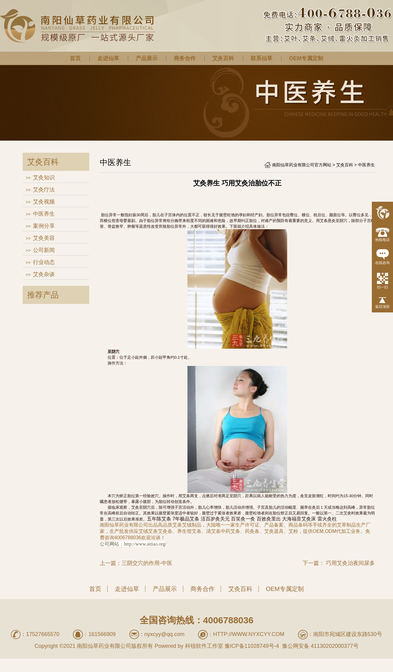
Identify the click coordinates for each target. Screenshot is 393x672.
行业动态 (44, 262)
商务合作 (185, 58)
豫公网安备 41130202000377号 (320, 646)
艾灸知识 (44, 178)
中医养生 (44, 214)
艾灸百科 (223, 58)
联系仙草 (261, 58)
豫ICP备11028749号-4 (252, 646)
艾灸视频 (44, 202)
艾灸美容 (44, 238)
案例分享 (44, 226)
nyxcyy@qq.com (164, 634)
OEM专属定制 (306, 58)
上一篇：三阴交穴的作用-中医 (136, 563)
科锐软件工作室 (204, 646)
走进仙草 (108, 58)
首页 (75, 58)
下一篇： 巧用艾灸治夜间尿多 (339, 563)
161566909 (101, 634)
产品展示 (147, 58)
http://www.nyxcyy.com (248, 634)
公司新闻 (44, 250)
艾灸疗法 (44, 190)
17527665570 (42, 634)
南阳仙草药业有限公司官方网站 (301, 164)
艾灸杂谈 (44, 274)
